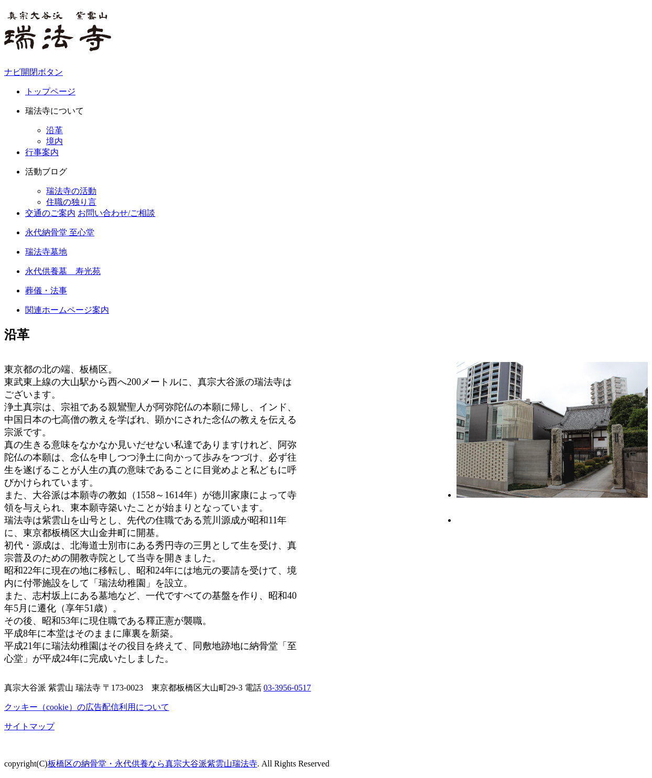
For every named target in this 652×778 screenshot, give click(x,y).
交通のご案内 (50, 213)
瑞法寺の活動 (71, 191)
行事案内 (42, 152)
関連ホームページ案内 (67, 309)
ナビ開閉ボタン (33, 72)
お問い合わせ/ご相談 (116, 213)
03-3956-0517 (287, 687)
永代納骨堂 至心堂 (59, 232)
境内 (54, 141)
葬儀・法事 (46, 290)
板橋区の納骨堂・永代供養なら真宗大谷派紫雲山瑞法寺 (152, 763)
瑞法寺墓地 (46, 251)
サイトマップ (29, 726)
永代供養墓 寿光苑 (63, 271)
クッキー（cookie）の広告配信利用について (86, 707)
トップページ (50, 91)
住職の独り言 (71, 202)
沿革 (54, 130)
